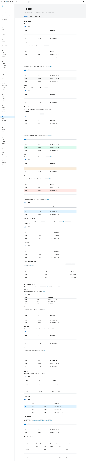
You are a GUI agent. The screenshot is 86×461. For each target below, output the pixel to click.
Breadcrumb (4, 45)
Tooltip (3, 129)
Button (4, 47)
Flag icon (4, 69)
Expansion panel (5, 65)
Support (78, 1)
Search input (4, 103)
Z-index (3, 157)
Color (3, 25)
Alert (3, 37)
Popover (3, 94)
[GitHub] (83, 2)
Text (3, 154)
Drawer (3, 61)
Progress (3, 98)
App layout (4, 162)
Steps (3, 114)
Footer (3, 70)
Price (3, 96)
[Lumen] (5, 1)
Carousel (3, 52)
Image (3, 141)
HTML (25, 26)
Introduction (4, 12)
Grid (3, 29)
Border (3, 134)
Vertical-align (4, 156)
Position (3, 146)
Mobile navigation (5, 81)
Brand (3, 43)
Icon (3, 74)
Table (3, 116)
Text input (4, 120)
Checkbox (4, 54)
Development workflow (6, 15)
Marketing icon (5, 80)
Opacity (3, 143)
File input (4, 67)
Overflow (4, 145)
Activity (3, 36)
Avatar (3, 39)
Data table (4, 56)
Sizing (3, 150)
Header (3, 72)
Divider (3, 59)
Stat (3, 113)
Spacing (3, 152)
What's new (4, 19)
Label (3, 76)
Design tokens (4, 27)
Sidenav (3, 107)
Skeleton (3, 109)
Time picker (4, 124)
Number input (4, 85)
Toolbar (3, 127)
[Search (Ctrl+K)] (46, 2)
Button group (4, 48)
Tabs (3, 118)
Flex (3, 139)
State (3, 169)
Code (29, 26)
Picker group (4, 92)
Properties (31, 16)
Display (3, 137)
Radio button (4, 100)
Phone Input (4, 89)
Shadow (3, 148)
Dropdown (4, 63)
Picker (3, 91)
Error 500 (4, 168)
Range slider (4, 102)
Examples (26, 16)
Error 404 (4, 166)
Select (3, 105)
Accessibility (37, 16)
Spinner (3, 111)
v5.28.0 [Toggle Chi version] (72, 1)
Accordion (4, 34)
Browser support (5, 17)
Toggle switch (4, 125)
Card (3, 50)
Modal (3, 83)
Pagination (4, 87)
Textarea (3, 122)
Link (4, 78)
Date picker (4, 58)
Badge (3, 41)
